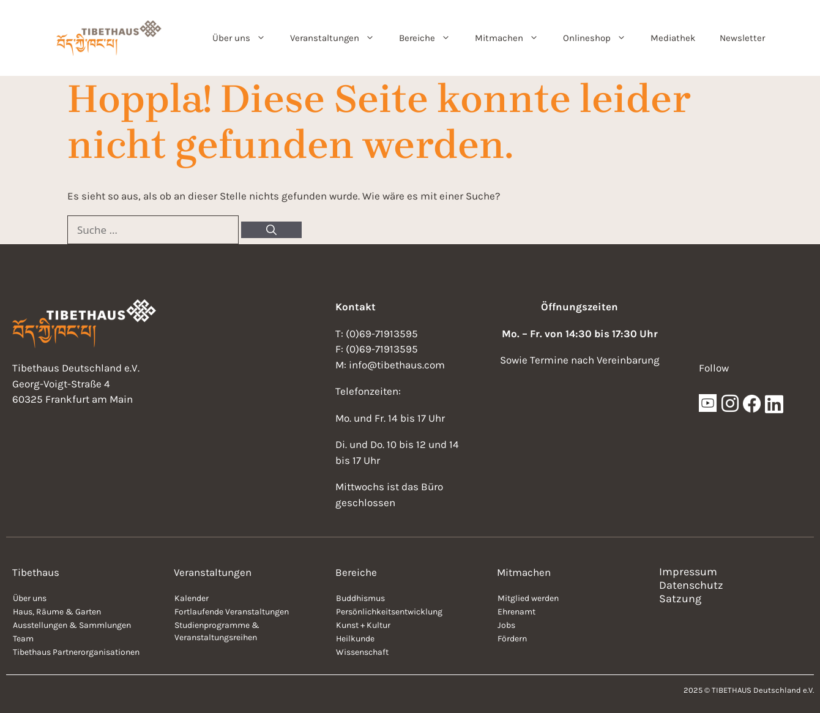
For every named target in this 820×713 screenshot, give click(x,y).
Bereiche (431, 38)
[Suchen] (271, 230)
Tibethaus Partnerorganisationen (76, 652)
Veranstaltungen (338, 38)
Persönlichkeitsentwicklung (389, 612)
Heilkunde (355, 638)
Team (23, 638)
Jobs (506, 625)
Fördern (512, 638)
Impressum (688, 571)
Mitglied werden (528, 598)
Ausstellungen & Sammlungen (72, 625)
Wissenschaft (362, 652)
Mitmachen (513, 38)
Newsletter (742, 37)
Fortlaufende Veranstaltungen (231, 612)
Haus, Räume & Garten (57, 612)
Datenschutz (691, 585)
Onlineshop (600, 38)
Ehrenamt (516, 612)
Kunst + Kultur (363, 625)
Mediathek (672, 37)
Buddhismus (360, 598)
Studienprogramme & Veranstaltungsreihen (216, 631)
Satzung (680, 598)
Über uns (245, 38)
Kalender (191, 598)
